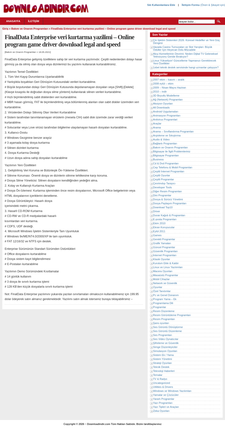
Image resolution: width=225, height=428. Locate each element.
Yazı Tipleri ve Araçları (166, 406)
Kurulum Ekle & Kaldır (166, 263)
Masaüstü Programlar (165, 275)
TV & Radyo (160, 379)
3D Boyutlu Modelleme (166, 95)
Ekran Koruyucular (164, 227)
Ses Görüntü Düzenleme (167, 331)
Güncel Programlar (164, 247)
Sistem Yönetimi (162, 359)
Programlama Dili (163, 303)
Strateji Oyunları (162, 363)
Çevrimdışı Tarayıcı (164, 183)
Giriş (5, 28)
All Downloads (161, 107)
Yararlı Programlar (163, 398)
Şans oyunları (161, 323)
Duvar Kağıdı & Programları (169, 215)
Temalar (157, 375)
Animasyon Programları (166, 115)
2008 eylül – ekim (163, 83)
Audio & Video (161, 139)
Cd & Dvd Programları (166, 163)
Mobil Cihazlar (161, 279)
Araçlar (157, 123)
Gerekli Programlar (164, 239)
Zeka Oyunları (161, 410)
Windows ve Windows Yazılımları (172, 390)
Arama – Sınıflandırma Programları (173, 131)
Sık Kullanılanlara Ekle (161, 5)
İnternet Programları (164, 255)
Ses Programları (162, 335)
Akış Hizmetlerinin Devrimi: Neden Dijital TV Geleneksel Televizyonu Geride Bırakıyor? (185, 55)
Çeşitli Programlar (163, 179)
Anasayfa (13, 21)
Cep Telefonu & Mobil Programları (172, 167)
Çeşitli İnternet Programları (168, 171)
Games (157, 235)
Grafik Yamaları (162, 243)
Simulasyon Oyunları (165, 351)
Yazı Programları (162, 402)
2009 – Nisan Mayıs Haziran (169, 87)
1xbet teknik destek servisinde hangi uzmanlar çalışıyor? (186, 67)
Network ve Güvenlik (165, 283)
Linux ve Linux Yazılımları (168, 267)
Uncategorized (161, 383)
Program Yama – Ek (164, 299)
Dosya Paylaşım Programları (169, 203)
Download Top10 (162, 207)
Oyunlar (157, 287)
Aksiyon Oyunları (163, 103)
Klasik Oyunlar (161, 259)
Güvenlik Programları (165, 251)
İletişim (33, 21)
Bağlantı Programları (165, 143)
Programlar (159, 307)
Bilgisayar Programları (166, 155)
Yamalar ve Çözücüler (166, 394)
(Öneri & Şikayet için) (212, 5)
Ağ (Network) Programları (168, 99)
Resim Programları (164, 319)
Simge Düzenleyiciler (165, 347)
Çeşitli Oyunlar (161, 175)
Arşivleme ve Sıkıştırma (167, 135)
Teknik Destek (161, 367)
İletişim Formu (190, 5)
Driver (156, 211)
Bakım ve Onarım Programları (29, 28)
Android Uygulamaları (165, 111)
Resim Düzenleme (163, 311)
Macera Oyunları (162, 271)
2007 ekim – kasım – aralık (168, 79)
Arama (157, 127)
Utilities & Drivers (163, 387)
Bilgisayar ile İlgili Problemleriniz (171, 151)
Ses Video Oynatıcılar (165, 339)
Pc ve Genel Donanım (166, 295)
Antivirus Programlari (165, 119)
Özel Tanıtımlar (162, 291)
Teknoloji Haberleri (164, 371)
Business (158, 159)
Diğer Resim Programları (167, 191)
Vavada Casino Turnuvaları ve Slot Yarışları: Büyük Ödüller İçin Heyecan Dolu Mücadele (182, 48)
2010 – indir (160, 91)
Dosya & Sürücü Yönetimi (168, 199)
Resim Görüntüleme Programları (172, 315)
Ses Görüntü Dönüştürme (168, 327)
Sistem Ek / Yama (163, 355)
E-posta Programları (164, 219)
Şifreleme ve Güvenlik (166, 343)
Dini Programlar (162, 195)
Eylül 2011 (159, 231)
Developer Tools (162, 187)
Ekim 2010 (159, 223)
